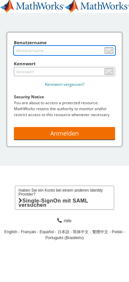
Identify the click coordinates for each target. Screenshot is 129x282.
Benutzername (30, 43)
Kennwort (25, 64)
